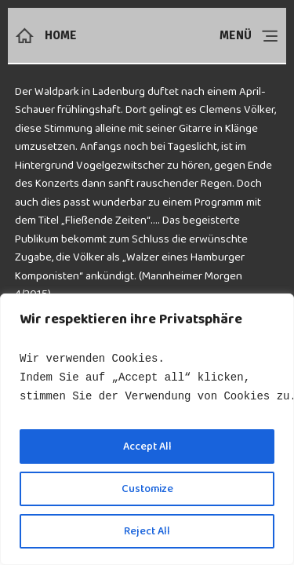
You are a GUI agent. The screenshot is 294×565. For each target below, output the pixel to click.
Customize (147, 489)
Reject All (147, 531)
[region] (147, 429)
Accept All (147, 446)
